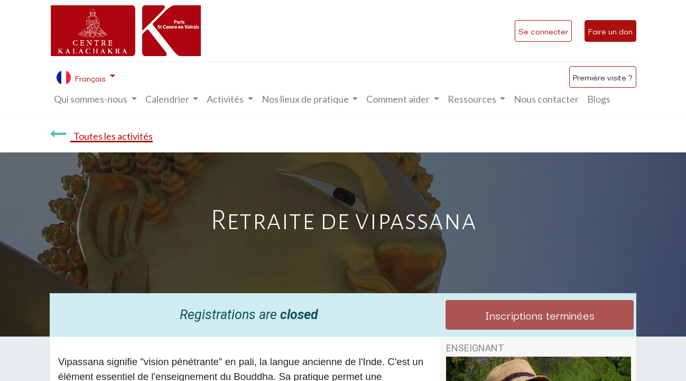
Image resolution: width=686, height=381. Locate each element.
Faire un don (610, 30)
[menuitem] (546, 99)
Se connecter (543, 30)
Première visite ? (603, 76)
